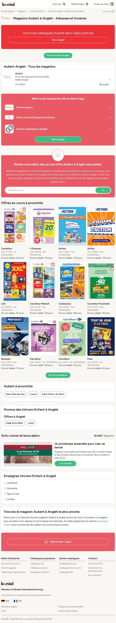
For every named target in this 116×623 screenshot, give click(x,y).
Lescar (33, 394)
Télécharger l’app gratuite (13, 572)
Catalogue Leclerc (38, 568)
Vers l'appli (58, 39)
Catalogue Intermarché (70, 568)
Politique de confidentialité (70, 606)
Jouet (31, 423)
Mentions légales (9, 606)
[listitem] (15, 233)
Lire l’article (65, 463)
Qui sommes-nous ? (10, 563)
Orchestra (10, 488)
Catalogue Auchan (68, 563)
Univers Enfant (37, 11)
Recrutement (94, 575)
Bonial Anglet (7, 11)
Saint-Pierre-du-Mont (53, 394)
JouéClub (10, 482)
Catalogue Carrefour (40, 572)
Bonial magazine (8, 568)
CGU (3, 611)
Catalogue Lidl (37, 563)
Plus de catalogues (58, 375)
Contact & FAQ (95, 563)
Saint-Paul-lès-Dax (15, 394)
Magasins (22, 11)
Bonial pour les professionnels (95, 569)
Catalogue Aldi (66, 572)
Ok (103, 190)
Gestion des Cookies (68, 611)
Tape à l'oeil (11, 493)
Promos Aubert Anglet (58, 55)
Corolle (9, 499)
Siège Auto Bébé (14, 423)
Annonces (109, 11)
